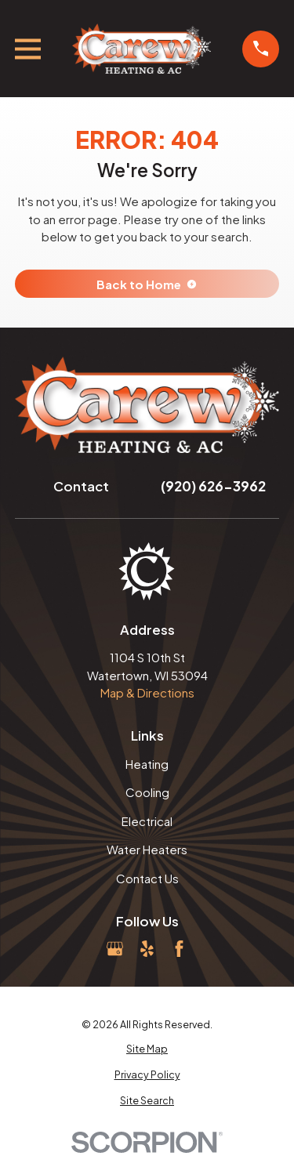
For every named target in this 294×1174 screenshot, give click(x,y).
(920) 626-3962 (213, 486)
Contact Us (147, 878)
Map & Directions (147, 692)
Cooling (147, 791)
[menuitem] (147, 1049)
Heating (147, 763)
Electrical (147, 820)
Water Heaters (147, 849)
